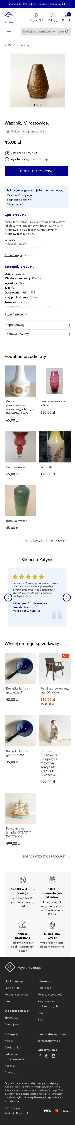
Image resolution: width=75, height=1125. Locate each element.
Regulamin (44, 988)
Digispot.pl (22, 1113)
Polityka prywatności (50, 994)
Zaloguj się (11, 1024)
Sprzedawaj (12, 1018)
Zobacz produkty (58, 4)
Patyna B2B (12, 988)
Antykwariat (12, 1072)
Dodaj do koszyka (36, 171)
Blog (40, 1019)
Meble (9, 1041)
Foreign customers (16, 994)
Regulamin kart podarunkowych (48, 1003)
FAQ (40, 1013)
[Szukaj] (67, 31)
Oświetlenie (12, 1047)
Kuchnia (10, 1066)
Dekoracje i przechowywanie (15, 1056)
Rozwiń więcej (16, 255)
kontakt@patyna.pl (49, 1041)
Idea (7, 1001)
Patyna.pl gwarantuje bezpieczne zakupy (36, 190)
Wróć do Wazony (18, 45)
